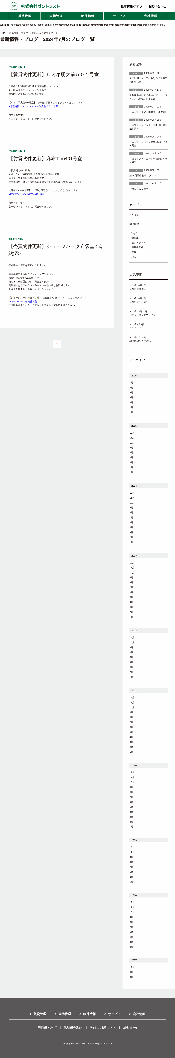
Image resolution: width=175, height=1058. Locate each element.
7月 (131, 382)
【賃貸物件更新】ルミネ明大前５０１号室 (54, 74)
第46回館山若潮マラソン (142, 175)
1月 (131, 412)
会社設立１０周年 (138, 188)
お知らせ (134, 214)
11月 (131, 437)
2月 (131, 407)
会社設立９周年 (137, 289)
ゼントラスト (138, 242)
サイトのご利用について (103, 1027)
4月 (131, 397)
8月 (131, 452)
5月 (131, 392)
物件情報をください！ (141, 341)
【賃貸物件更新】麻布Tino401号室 (45, 158)
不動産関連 (137, 247)
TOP (2, 33)
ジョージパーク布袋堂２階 (23, 301)
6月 (131, 387)
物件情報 (134, 224)
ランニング (135, 328)
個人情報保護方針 (73, 1027)
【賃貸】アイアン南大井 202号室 (147, 111)
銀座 (133, 257)
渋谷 (133, 252)
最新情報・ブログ (18, 33)
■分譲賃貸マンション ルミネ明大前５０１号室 (33, 106)
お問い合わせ (130, 1027)
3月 (131, 402)
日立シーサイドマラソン (142, 315)
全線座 (135, 237)
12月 (131, 432)
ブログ (133, 233)
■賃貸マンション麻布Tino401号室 (26, 194)
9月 (131, 447)
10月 (131, 442)
